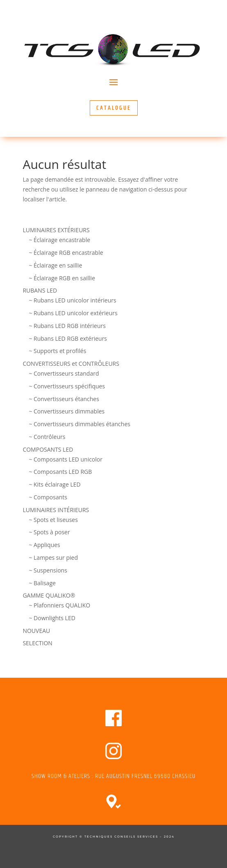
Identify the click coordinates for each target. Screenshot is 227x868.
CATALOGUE (113, 108)
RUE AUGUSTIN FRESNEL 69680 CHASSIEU (145, 776)
